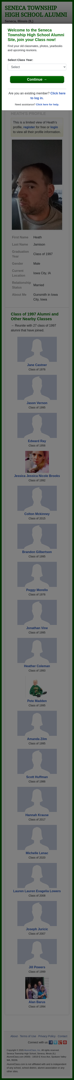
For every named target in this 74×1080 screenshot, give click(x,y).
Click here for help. (47, 104)
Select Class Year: (20, 60)
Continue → (37, 79)
